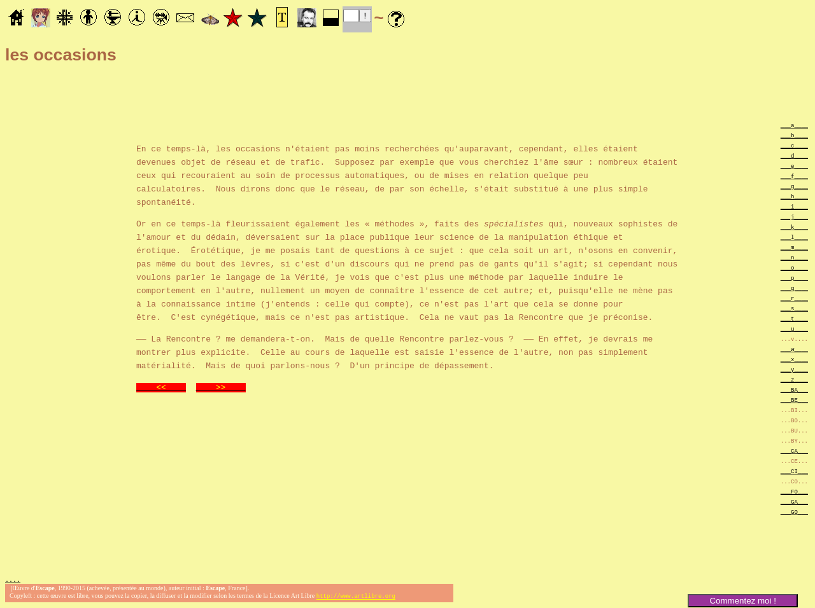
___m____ (794, 247)
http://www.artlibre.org (355, 597)
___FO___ (794, 491)
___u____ (794, 328)
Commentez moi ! (742, 600)
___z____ (794, 379)
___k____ (794, 227)
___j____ (794, 216)
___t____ (794, 318)
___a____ (794, 125)
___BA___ (794, 389)
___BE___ (794, 400)
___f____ (794, 176)
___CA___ (794, 450)
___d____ (794, 155)
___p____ (794, 277)
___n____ (794, 257)
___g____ (794, 186)
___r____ (794, 298)
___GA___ (794, 501)
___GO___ (794, 512)
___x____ (794, 359)
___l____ (794, 237)
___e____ (794, 166)
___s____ (794, 308)
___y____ (794, 369)
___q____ (794, 288)
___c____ (794, 145)
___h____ (794, 196)
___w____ (794, 349)
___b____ (794, 135)
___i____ (794, 206)
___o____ (794, 267)
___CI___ (794, 471)
